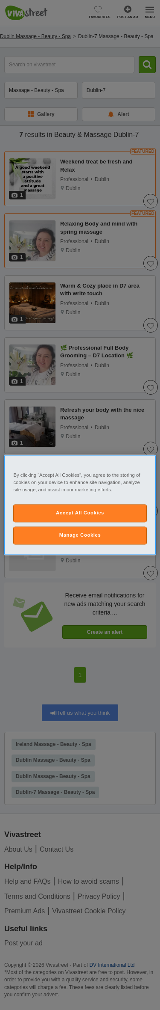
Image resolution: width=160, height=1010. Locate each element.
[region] (80, 504)
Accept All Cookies (80, 513)
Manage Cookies (80, 535)
